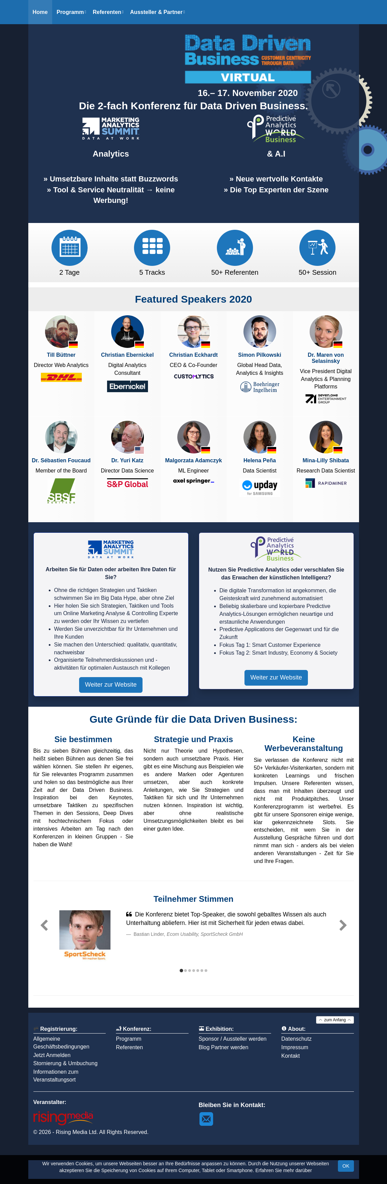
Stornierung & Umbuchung (65, 1063)
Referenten (129, 1047)
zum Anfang (335, 1020)
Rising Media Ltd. (77, 1132)
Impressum (294, 1047)
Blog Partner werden (224, 1047)
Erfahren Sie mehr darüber (283, 1170)
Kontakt (290, 1056)
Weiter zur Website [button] (110, 684)
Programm (129, 1039)
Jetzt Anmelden (52, 1055)
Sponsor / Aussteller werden (233, 1039)
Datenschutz (296, 1039)
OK (345, 1166)
